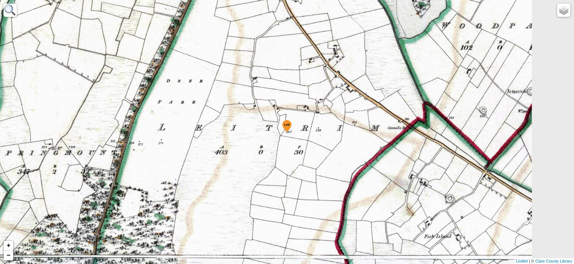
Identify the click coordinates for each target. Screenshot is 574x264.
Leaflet (522, 261)
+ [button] (9, 245)
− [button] (9, 255)
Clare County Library (553, 261)
